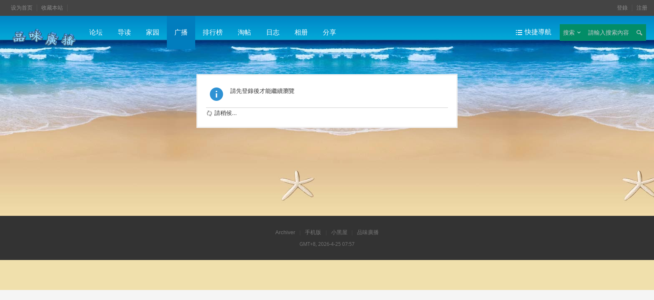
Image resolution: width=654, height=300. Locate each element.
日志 (272, 32)
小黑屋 (339, 232)
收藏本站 (52, 8)
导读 (124, 32)
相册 (301, 32)
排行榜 (213, 32)
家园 (152, 32)
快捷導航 (538, 31)
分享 (329, 32)
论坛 (96, 32)
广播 (181, 32)
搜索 (569, 32)
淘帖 (244, 32)
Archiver (285, 232)
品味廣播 (368, 232)
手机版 (313, 232)
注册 (641, 8)
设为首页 (22, 8)
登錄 (622, 8)
